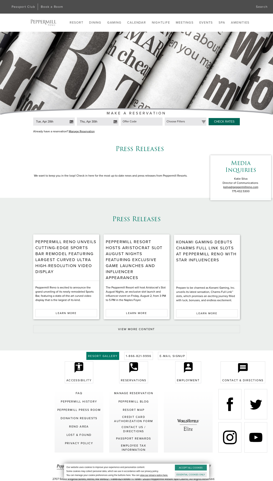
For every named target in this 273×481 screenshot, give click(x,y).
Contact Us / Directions (134, 429)
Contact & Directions (243, 372)
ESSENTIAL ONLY (190, 474)
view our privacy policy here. (154, 475)
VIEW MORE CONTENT (136, 329)
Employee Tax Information (133, 447)
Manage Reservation (82, 131)
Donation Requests (79, 418)
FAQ (79, 393)
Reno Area (79, 426)
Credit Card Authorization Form (133, 419)
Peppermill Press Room (79, 410)
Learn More (66, 325)
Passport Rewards (133, 438)
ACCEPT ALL (191, 467)
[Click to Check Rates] (224, 120)
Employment (188, 372)
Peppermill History (79, 401)
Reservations (133, 372)
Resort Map (134, 410)
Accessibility (79, 372)
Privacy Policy (79, 443)
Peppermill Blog (133, 401)
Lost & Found (79, 435)
